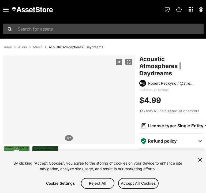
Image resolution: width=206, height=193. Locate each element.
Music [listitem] (37, 47)
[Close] (200, 160)
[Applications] (191, 9)
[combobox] (103, 29)
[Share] (119, 62)
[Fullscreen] (128, 62)
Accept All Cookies (138, 183)
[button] (179, 9)
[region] (69, 99)
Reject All (97, 183)
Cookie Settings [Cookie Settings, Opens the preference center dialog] (60, 183)
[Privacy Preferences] (167, 9)
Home (7, 47)
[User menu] (201, 9)
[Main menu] (6, 9)
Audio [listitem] (22, 47)
